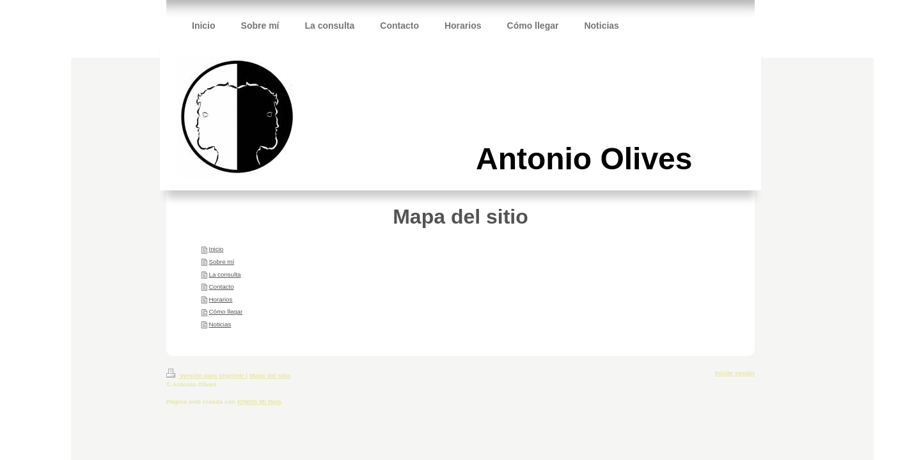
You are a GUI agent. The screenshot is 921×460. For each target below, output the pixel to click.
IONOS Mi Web (259, 401)
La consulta (224, 274)
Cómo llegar (225, 311)
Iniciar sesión (734, 372)
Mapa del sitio (270, 375)
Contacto (221, 286)
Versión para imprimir (206, 375)
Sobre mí (221, 261)
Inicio (216, 248)
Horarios (220, 299)
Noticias (220, 324)
